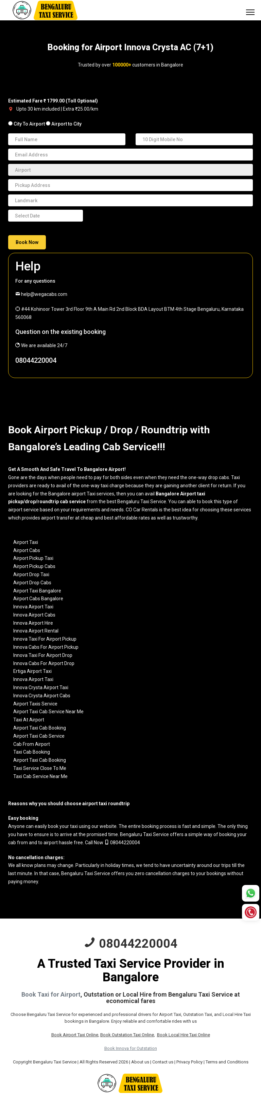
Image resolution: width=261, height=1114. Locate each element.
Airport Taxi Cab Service (39, 736)
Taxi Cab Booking (31, 752)
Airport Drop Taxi (31, 574)
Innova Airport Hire (33, 623)
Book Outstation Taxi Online (127, 1034)
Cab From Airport (31, 744)
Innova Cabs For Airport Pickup (46, 647)
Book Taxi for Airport (51, 994)
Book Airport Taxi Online (74, 1034)
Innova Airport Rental (35, 631)
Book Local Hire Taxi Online (183, 1034)
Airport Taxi (25, 542)
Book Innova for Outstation (130, 1048)
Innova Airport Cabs (34, 615)
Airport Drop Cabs (32, 582)
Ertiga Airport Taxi (32, 671)
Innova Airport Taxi (33, 606)
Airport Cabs (26, 550)
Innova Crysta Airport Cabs (41, 695)
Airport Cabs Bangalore (38, 598)
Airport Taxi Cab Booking (39, 728)
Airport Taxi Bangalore (37, 590)
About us (140, 1061)
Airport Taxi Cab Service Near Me (48, 711)
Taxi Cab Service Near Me (40, 776)
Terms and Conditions (227, 1061)
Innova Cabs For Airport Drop (43, 663)
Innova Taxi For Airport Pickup (44, 639)
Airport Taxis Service (35, 703)
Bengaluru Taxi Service (144, 834)
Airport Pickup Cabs (34, 566)
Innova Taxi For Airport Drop (42, 655)
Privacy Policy (189, 1061)
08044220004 (35, 360)
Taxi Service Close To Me (39, 768)
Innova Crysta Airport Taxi (40, 687)
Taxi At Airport (28, 719)
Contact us (162, 1061)
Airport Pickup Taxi (33, 558)
